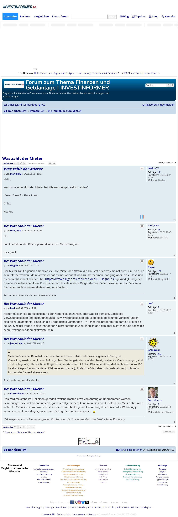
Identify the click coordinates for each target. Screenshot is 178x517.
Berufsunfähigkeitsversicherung (73, 490)
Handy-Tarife (103, 474)
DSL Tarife (108, 507)
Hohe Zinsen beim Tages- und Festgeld (54, 73)
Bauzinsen (43, 472)
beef (150, 303)
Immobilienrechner (44, 479)
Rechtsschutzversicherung (132, 477)
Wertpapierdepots (162, 477)
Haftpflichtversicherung (132, 469)
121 (159, 172)
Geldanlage (162, 465)
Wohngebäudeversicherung (73, 485)
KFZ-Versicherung (132, 479)
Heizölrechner (103, 472)
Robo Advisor (162, 482)
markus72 (153, 168)
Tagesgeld (162, 469)
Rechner (25, 16)
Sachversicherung (132, 465)
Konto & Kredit (77, 507)
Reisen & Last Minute (128, 507)
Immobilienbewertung (44, 474)
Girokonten (162, 474)
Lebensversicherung (73, 493)
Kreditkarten (103, 479)
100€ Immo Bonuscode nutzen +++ (142, 73)
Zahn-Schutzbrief (73, 482)
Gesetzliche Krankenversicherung (73, 472)
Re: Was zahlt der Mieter (24, 226)
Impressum (79, 514)
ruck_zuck (153, 225)
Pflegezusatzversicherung (73, 477)
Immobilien (44, 465)
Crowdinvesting (44, 482)
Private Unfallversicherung (73, 495)
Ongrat (152, 267)
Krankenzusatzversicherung (73, 474)
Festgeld (162, 472)
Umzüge (44, 477)
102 (159, 271)
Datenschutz (63, 514)
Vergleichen (41, 16)
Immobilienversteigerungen (44, 469)
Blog (124, 16)
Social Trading (162, 485)
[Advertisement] (89, 135)
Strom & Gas (94, 507)
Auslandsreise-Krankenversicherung (73, 479)
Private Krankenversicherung (73, 469)
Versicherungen (73, 465)
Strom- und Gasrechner (103, 469)
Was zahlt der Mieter (22, 158)
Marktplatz (146, 507)
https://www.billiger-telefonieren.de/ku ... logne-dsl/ (80, 279)
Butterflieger (155, 400)
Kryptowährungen (162, 479)
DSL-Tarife (103, 477)
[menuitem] (30, 104)
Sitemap (91, 514)
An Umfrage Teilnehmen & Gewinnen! (99, 73)
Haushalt (103, 465)
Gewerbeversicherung (73, 487)
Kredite (103, 482)
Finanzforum (60, 16)
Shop (153, 16)
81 (159, 229)
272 (159, 353)
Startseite (10, 16)
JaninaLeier (154, 349)
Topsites (139, 16)
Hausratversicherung (132, 474)
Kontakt (168, 16)
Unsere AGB (48, 514)
